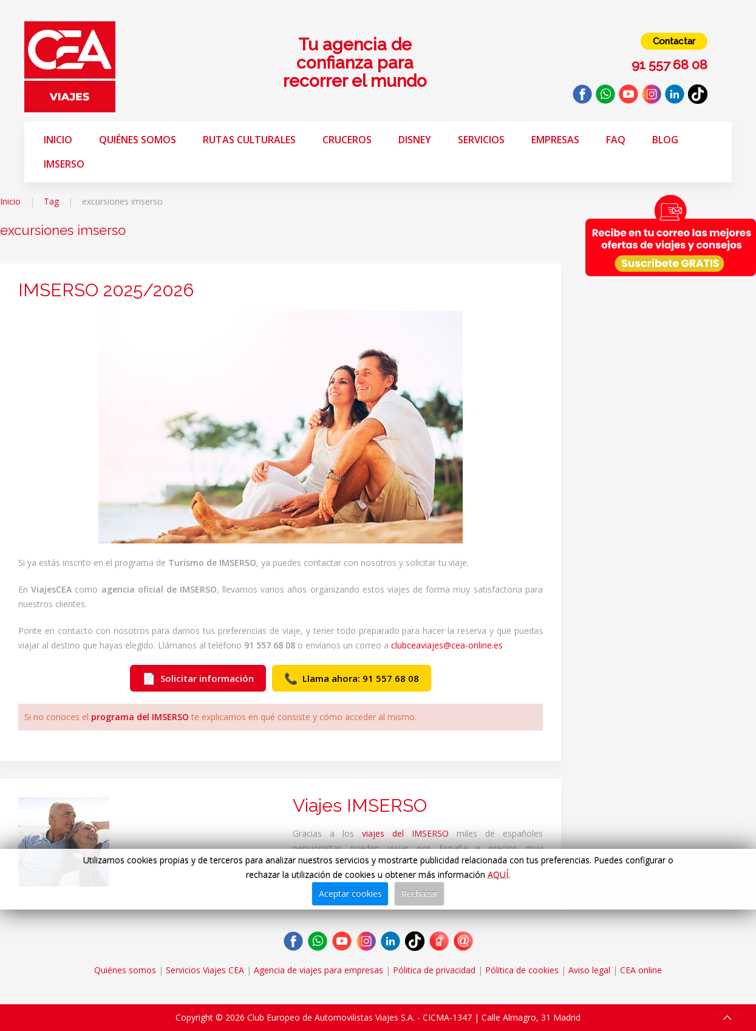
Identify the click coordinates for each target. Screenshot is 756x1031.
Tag (51, 201)
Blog (665, 139)
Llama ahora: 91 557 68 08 (351, 678)
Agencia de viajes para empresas (318, 970)
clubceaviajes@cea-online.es (447, 645)
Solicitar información (198, 678)
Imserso (64, 164)
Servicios (481, 139)
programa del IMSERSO (140, 717)
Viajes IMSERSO (360, 805)
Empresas (555, 139)
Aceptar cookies (350, 893)
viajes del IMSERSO (405, 833)
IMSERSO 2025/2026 (106, 290)
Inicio (58, 139)
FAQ (615, 139)
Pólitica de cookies (522, 970)
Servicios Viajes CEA (205, 970)
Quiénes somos (137, 139)
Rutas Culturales (249, 139)
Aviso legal (589, 970)
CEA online (641, 970)
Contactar (674, 41)
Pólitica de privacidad (434, 970)
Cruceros (347, 139)
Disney (414, 139)
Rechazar (419, 893)
